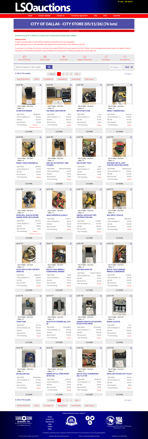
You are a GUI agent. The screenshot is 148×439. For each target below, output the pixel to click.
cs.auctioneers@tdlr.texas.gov (91, 436)
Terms (49, 427)
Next (76, 74)
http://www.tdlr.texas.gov (61, 436)
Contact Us (60, 16)
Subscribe (116, 16)
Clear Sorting (89, 79)
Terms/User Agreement (79, 16)
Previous (52, 74)
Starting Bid (61, 79)
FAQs (105, 16)
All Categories (115, 67)
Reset (127, 67)
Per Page (128, 74)
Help (95, 16)
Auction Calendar (44, 16)
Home (30, 16)
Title (35, 79)
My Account (50, 422)
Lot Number (47, 79)
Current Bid (75, 79)
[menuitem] (121, 1)
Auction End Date (22, 79)
